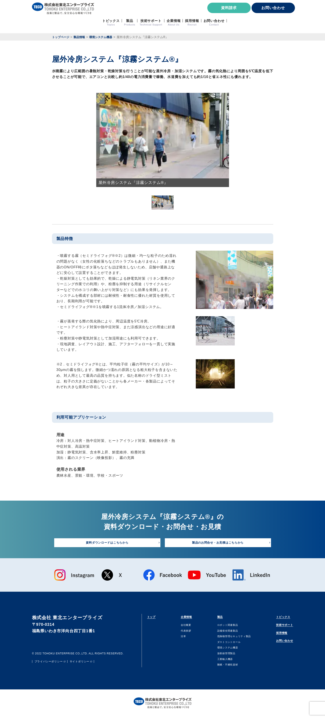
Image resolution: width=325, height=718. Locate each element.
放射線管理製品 (220, 654)
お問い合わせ (273, 8)
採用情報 (275, 635)
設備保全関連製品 (222, 632)
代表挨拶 (182, 632)
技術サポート (280, 626)
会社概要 (182, 626)
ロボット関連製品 (222, 626)
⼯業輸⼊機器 (218, 660)
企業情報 (184, 617)
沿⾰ (179, 637)
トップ (153, 617)
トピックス (278, 617)
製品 (213, 617)
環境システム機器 (222, 649)
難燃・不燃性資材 (222, 666)
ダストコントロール (223, 643)
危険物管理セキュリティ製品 (230, 637)
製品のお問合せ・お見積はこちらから (218, 543)
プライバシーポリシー (49, 663)
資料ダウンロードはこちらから (107, 543)
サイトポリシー (80, 663)
